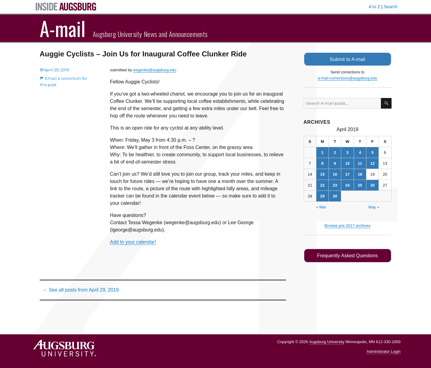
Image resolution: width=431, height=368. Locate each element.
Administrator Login (384, 351)
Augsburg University (326, 341)
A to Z (374, 6)
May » (374, 206)
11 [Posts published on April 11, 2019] (360, 163)
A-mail (63, 28)
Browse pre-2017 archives (347, 225)
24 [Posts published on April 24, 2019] (347, 185)
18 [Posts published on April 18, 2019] (360, 174)
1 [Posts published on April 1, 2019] (322, 152)
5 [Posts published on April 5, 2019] (372, 152)
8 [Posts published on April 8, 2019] (322, 163)
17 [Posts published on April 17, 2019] (347, 174)
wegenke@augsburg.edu (154, 70)
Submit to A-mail (347, 59)
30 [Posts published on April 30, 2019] (335, 196)
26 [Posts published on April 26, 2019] (372, 185)
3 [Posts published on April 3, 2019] (347, 152)
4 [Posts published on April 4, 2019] (360, 152)
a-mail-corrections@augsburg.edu (347, 78)
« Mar (321, 206)
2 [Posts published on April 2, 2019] (335, 152)
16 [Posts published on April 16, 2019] (335, 174)
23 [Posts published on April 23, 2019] (335, 185)
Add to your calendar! (133, 242)
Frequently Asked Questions (347, 255)
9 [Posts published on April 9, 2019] (335, 163)
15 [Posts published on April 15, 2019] (322, 174)
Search (391, 6)
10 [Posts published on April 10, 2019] (347, 163)
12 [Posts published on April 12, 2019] (372, 163)
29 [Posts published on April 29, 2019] (322, 196)
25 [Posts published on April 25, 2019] (360, 185)
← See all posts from (81, 289)
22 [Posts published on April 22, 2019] (322, 185)
